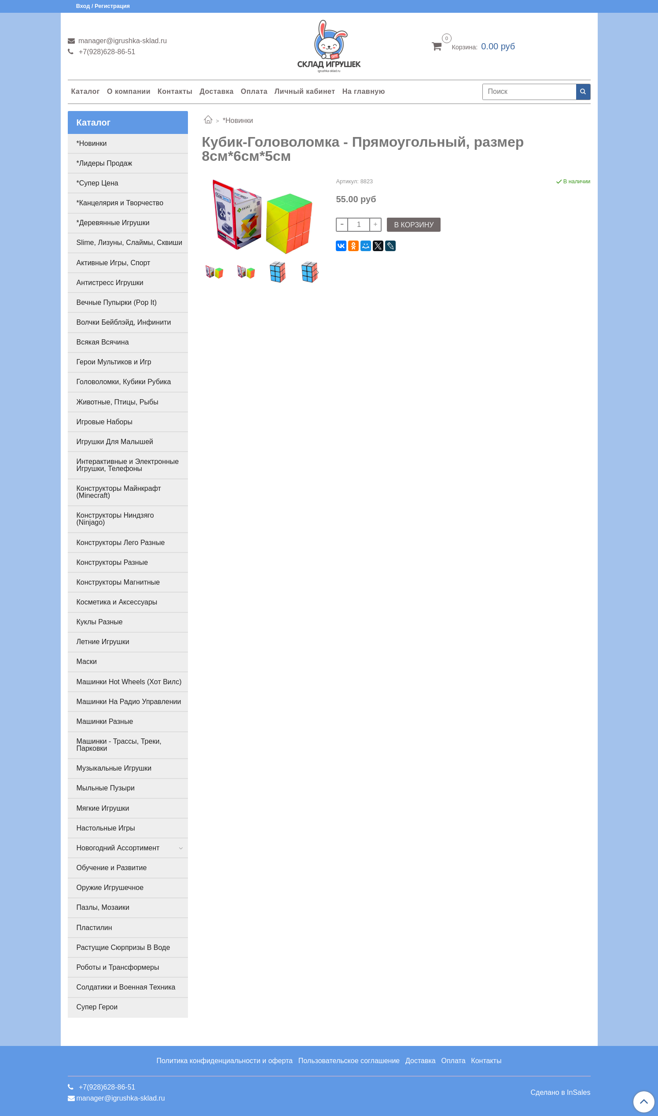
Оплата (254, 91)
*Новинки (238, 120)
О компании (129, 91)
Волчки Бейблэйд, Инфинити (124, 322)
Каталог (85, 91)
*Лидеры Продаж (104, 163)
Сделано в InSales (560, 1092)
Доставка (216, 91)
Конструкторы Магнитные (118, 582)
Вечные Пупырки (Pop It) (117, 302)
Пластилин (94, 927)
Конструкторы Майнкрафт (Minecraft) (119, 492)
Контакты (175, 91)
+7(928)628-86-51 (106, 52)
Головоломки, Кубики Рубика (124, 382)
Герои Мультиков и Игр (114, 362)
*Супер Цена (97, 183)
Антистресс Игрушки (110, 282)
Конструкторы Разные (112, 562)
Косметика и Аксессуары (117, 602)
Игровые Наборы (104, 422)
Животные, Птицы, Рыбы (117, 402)
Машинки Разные (105, 721)
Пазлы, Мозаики (103, 907)
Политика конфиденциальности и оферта (225, 1060)
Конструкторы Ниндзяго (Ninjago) (115, 519)
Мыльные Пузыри (106, 788)
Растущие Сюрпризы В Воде (123, 947)
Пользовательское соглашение (349, 1060)
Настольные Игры (106, 828)
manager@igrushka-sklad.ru (122, 40)
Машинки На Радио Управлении (129, 701)
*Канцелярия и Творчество (120, 203)
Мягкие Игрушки (103, 808)
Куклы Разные (100, 622)
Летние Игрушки (103, 641)
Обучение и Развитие (112, 867)
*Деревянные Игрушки (113, 222)
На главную (363, 91)
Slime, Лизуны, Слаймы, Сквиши (130, 242)
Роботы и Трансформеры (118, 967)
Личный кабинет (305, 91)
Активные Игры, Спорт (114, 263)
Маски (87, 661)
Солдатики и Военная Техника (126, 987)
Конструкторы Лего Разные (121, 542)
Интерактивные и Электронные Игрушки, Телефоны (128, 465)
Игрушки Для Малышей (115, 441)
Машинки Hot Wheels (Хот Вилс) (129, 682)
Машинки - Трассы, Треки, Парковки (119, 745)
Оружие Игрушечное (110, 887)
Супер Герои (97, 1007)
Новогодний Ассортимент (118, 848)
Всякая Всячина (103, 342)
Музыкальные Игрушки (114, 768)
